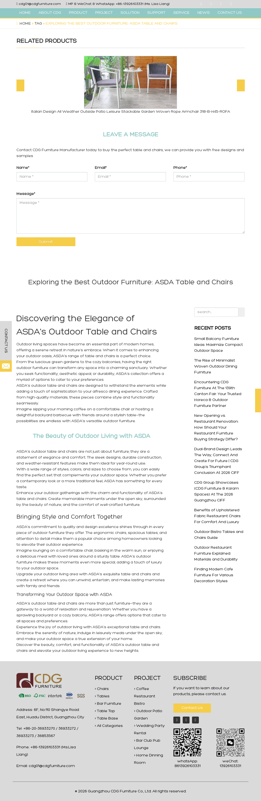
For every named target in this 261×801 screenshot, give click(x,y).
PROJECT (104, 13)
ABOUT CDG (50, 13)
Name (22, 168)
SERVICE (181, 13)
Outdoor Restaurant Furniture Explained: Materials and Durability (216, 553)
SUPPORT (156, 13)
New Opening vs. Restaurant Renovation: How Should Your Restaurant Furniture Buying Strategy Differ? (216, 427)
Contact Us (192, 708)
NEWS (203, 13)
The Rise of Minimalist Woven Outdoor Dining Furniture (215, 366)
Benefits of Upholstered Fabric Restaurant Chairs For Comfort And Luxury (217, 516)
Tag (38, 24)
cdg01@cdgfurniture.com (40, 4)
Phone (180, 168)
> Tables (102, 696)
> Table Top (105, 711)
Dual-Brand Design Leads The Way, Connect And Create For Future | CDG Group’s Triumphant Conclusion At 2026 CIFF (218, 461)
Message (25, 194)
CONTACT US (230, 13)
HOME (25, 13)
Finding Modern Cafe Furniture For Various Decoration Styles (213, 575)
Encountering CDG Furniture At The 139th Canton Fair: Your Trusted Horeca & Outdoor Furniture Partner (217, 394)
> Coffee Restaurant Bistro (144, 696)
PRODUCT (78, 13)
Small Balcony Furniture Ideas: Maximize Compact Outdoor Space (218, 345)
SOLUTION (130, 13)
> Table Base (106, 719)
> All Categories (109, 726)
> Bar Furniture (108, 704)
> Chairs (102, 689)
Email (101, 168)
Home (25, 24)
